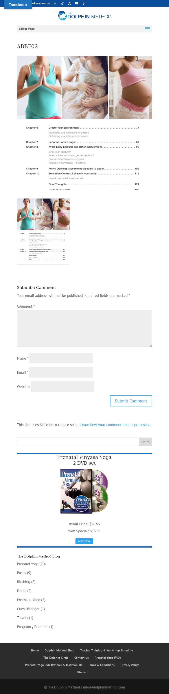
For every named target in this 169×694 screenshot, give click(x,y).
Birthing (23, 581)
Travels (22, 617)
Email (22, 372)
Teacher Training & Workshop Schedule (106, 650)
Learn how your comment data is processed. (115, 424)
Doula (21, 590)
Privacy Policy (130, 665)
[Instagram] (69, 3)
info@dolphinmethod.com (104, 687)
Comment (26, 306)
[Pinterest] (84, 3)
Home (35, 650)
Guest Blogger (28, 608)
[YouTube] (76, 3)
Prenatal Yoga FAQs (108, 658)
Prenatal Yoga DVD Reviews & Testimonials (53, 665)
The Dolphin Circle (55, 658)
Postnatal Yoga (28, 599)
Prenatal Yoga (28, 563)
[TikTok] (62, 3)
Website (23, 386)
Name (22, 358)
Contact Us (81, 658)
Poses (21, 572)
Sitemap (82, 672)
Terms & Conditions (101, 665)
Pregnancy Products (32, 626)
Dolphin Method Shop (59, 650)
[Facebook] (55, 3)
